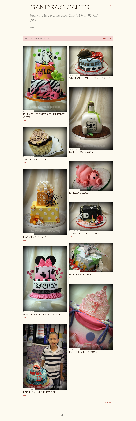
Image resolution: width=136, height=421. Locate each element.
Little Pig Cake (78, 192)
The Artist (52, 27)
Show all (107, 38)
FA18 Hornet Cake (80, 274)
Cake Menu (61, 27)
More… (96, 27)
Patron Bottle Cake (81, 151)
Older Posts (108, 403)
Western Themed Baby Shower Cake (91, 77)
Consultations (41, 27)
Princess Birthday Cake (83, 351)
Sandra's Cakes (59, 7)
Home (32, 27)
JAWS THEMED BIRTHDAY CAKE (40, 392)
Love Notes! (88, 27)
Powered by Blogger (68, 415)
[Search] (110, 6)
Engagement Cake (34, 237)
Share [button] (24, 120)
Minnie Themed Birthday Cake (41, 314)
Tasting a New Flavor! (37, 159)
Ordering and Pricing (74, 27)
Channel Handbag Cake (84, 233)
